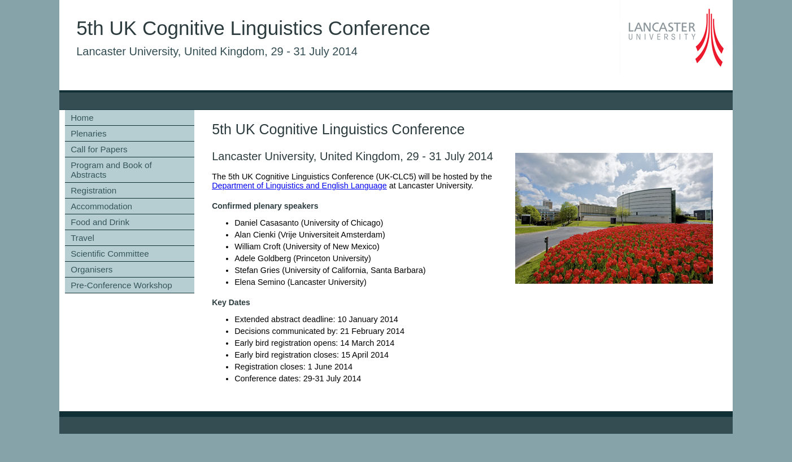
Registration (93, 190)
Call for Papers (99, 149)
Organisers (91, 269)
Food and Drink (100, 222)
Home (82, 117)
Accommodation (101, 206)
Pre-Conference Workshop (121, 285)
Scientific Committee (110, 253)
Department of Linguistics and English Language (299, 185)
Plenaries (88, 133)
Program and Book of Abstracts (111, 169)
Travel (82, 238)
